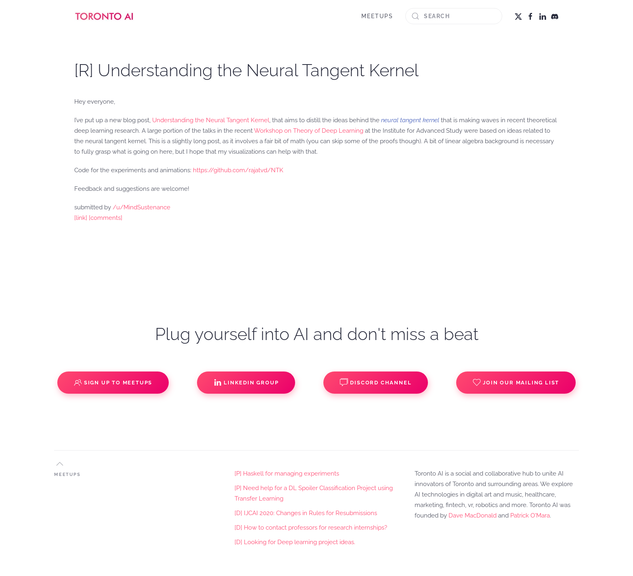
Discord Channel (375, 382)
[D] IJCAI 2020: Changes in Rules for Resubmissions (306, 513)
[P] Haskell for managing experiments (287, 473)
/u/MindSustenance (141, 207)
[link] (80, 217)
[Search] (453, 16)
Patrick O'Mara (530, 515)
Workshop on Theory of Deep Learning (308, 130)
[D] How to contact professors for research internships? (311, 527)
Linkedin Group (246, 382)
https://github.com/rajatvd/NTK (238, 170)
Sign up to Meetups (113, 382)
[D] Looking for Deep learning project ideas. (295, 542)
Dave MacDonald (473, 515)
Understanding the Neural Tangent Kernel (210, 120)
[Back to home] (104, 16)
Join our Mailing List (516, 382)
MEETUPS (377, 16)
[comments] (105, 217)
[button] (59, 464)
